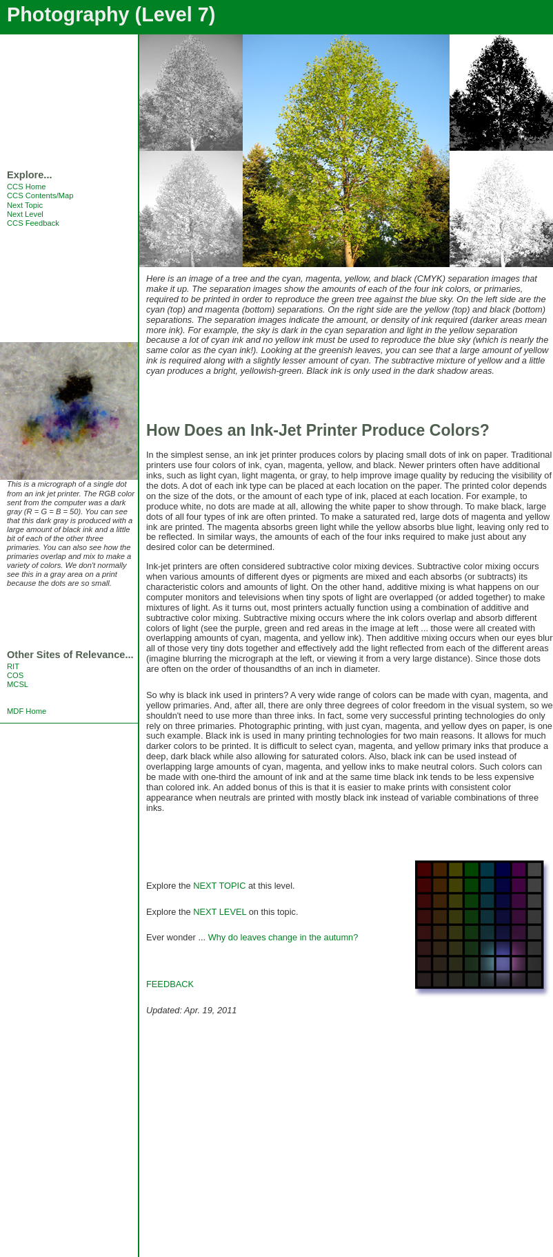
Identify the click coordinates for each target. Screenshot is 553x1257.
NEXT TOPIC (219, 885)
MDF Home (26, 711)
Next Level (25, 214)
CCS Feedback (33, 223)
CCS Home (26, 186)
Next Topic (25, 205)
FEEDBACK (170, 984)
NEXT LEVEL (219, 912)
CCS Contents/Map (40, 195)
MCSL (17, 684)
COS (15, 675)
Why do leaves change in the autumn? (283, 937)
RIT (13, 666)
